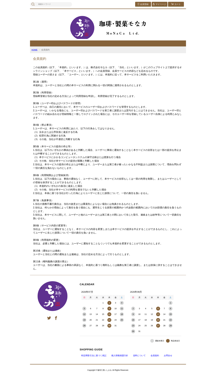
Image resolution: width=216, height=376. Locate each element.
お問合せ (168, 355)
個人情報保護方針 (119, 355)
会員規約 (155, 355)
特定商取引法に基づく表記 (93, 355)
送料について (139, 355)
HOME (35, 50)
